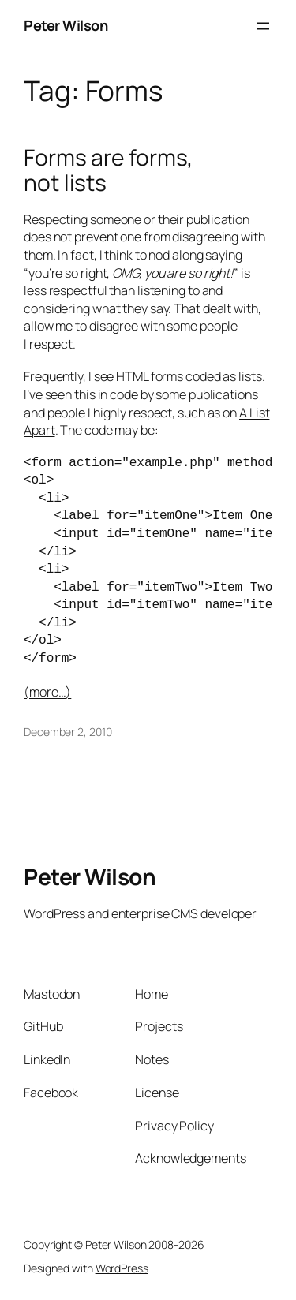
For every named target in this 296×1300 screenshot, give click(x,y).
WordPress (122, 1268)
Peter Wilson (65, 25)
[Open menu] (262, 26)
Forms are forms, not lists (108, 170)
